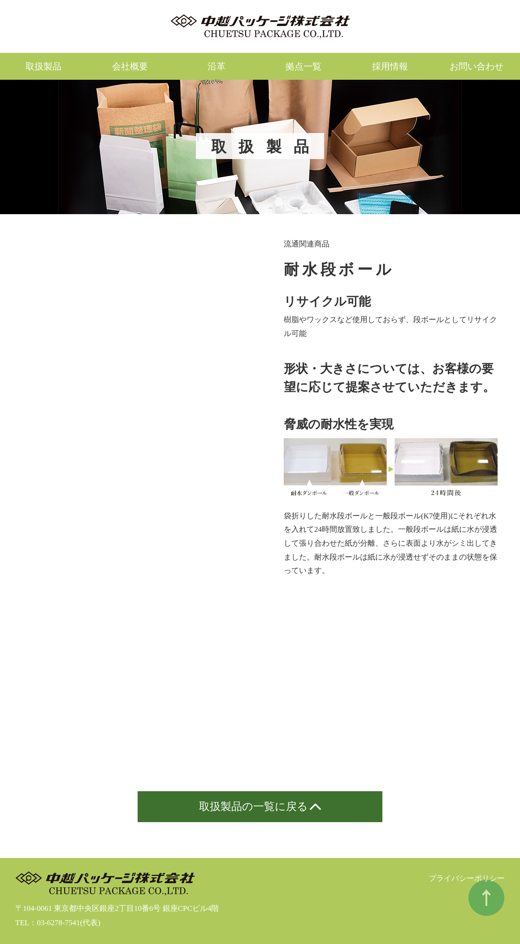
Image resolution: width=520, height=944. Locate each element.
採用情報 (390, 66)
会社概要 (130, 66)
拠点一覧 (303, 66)
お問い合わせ (476, 66)
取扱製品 (43, 66)
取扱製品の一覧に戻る (253, 806)
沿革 (216, 66)
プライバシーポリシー (467, 878)
